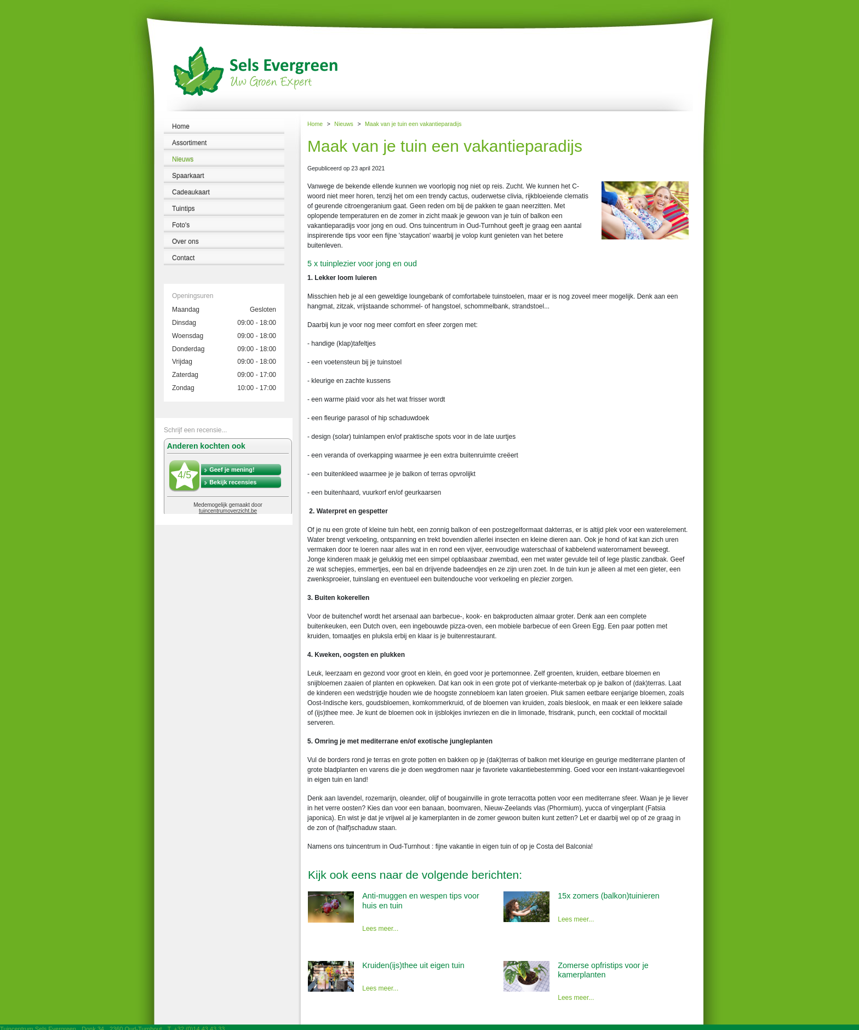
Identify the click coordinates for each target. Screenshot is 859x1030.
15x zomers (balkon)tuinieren (609, 895)
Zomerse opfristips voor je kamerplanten (603, 970)
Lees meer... (380, 928)
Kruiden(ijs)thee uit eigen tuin (413, 965)
